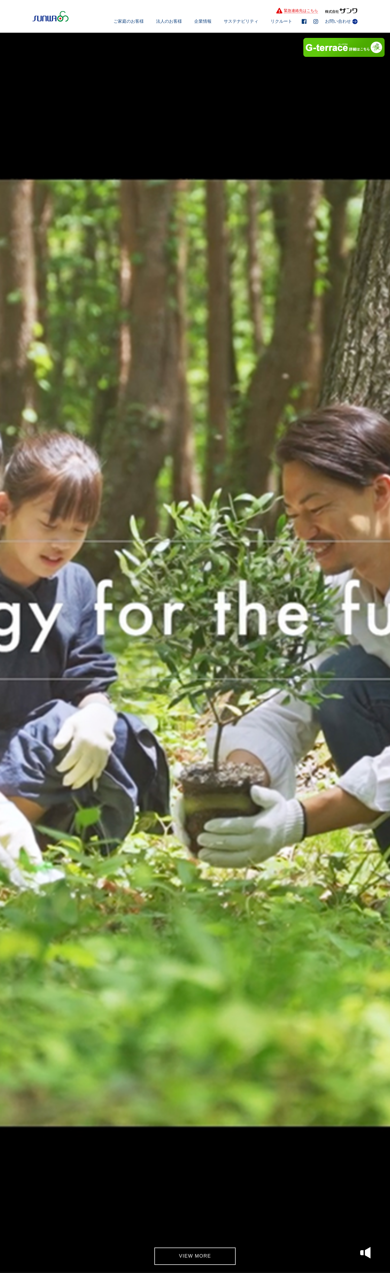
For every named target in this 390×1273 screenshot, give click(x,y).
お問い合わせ (341, 21)
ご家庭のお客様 (128, 21)
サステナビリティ (241, 21)
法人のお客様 (169, 21)
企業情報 (203, 21)
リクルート (281, 21)
